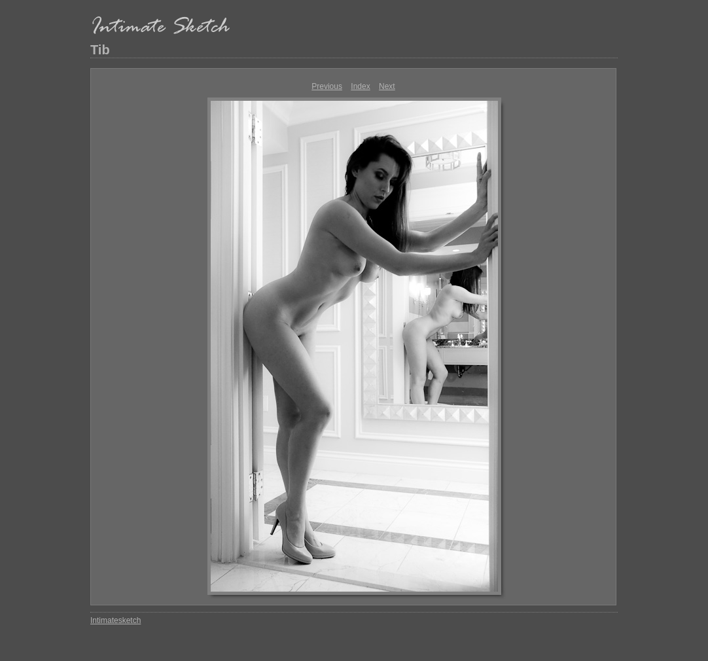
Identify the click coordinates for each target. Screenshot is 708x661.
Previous (326, 86)
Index (360, 86)
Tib (100, 50)
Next (387, 86)
